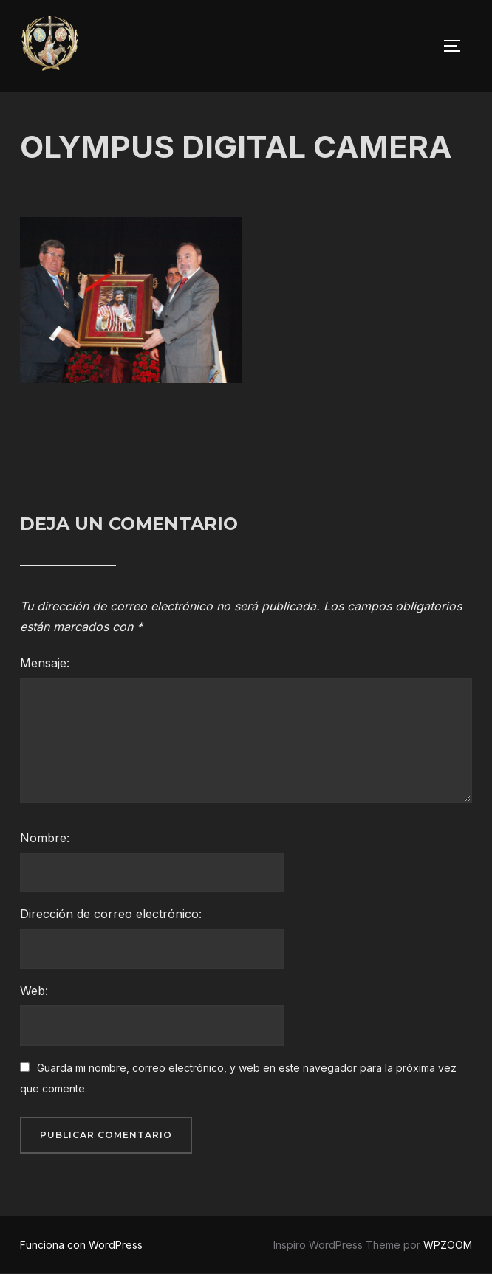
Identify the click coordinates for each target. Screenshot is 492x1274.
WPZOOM (447, 1245)
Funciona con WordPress (81, 1245)
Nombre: (44, 837)
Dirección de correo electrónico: (111, 913)
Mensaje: (44, 662)
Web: (34, 990)
